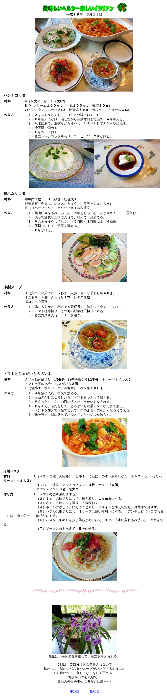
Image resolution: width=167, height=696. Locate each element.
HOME (74, 691)
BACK (94, 691)
